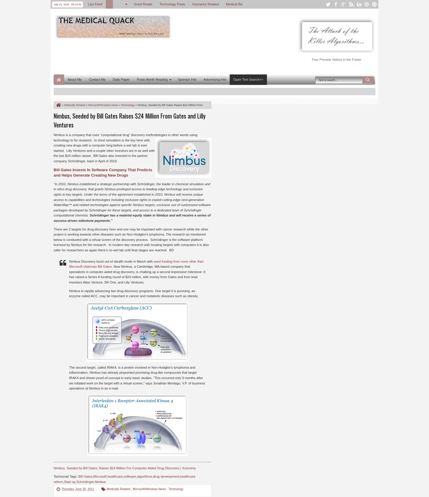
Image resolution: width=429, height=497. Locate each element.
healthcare (115, 476)
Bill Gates (85, 476)
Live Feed (95, 4)
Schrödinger (85, 482)
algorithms (144, 476)
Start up (70, 482)
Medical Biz (234, 4)
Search (368, 79)
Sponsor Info (187, 79)
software (130, 476)
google (343, 4)
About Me (75, 79)
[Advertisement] (162, 56)
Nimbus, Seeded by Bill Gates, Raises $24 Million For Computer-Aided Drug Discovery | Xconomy (125, 468)
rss (351, 4)
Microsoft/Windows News (150, 489)
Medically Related (119, 489)
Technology (176, 489)
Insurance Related (205, 4)
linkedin (359, 4)
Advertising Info (214, 79)
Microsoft (100, 476)
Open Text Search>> (248, 79)
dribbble (367, 4)
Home (59, 79)
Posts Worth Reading (152, 79)
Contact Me (97, 79)
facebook (336, 4)
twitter (328, 4)
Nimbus (100, 482)
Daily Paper (121, 79)
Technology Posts (172, 4)
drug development (166, 476)
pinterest (374, 4)
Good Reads (143, 4)
